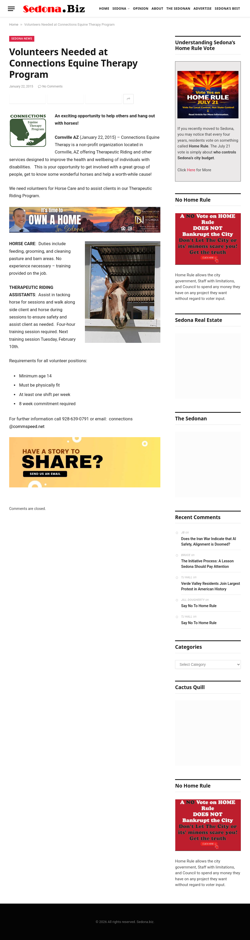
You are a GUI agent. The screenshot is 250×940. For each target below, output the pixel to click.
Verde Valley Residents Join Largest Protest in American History (210, 586)
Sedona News (21, 38)
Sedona (119, 8)
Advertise (202, 8)
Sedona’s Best (227, 8)
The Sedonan (178, 8)
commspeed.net (29, 426)
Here (190, 170)
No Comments (50, 86)
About (158, 8)
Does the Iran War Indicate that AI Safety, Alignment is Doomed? (208, 541)
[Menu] (11, 9)
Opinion (140, 8)
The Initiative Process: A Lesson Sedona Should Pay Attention (207, 564)
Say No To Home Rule (198, 606)
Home (104, 8)
